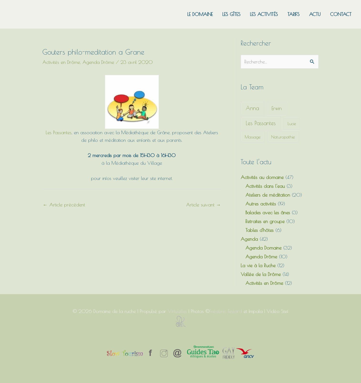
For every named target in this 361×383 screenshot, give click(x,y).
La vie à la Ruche (258, 265)
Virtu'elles (177, 311)
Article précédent (64, 204)
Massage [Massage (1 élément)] (252, 136)
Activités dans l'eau (265, 186)
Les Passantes (58, 132)
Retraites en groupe (265, 221)
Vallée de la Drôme (261, 274)
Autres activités (260, 203)
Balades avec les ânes (267, 212)
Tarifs (293, 14)
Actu (314, 14)
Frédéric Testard (226, 311)
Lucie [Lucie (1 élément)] (292, 123)
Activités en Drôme (61, 62)
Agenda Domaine (263, 247)
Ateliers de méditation (267, 195)
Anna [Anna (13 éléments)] (252, 108)
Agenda (249, 239)
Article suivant (203, 204)
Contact (340, 14)
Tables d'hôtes (259, 230)
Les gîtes (231, 14)
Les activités (264, 14)
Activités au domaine (262, 177)
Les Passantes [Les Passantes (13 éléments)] (261, 123)
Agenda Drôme (98, 62)
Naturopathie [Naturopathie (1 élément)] (283, 136)
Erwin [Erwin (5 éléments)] (277, 108)
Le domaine (200, 14)
